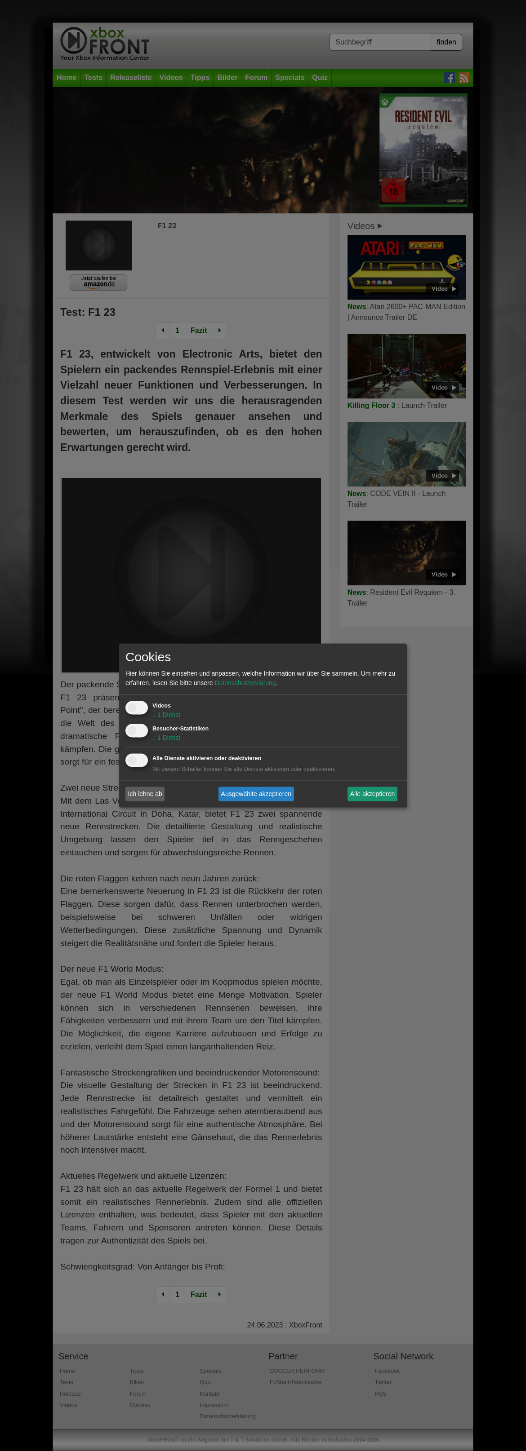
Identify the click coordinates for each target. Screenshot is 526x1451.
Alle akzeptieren (372, 793)
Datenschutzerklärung (245, 683)
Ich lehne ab (145, 793)
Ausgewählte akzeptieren (256, 793)
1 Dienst (166, 715)
